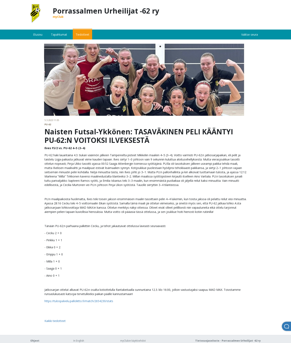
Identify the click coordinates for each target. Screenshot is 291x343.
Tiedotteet (82, 34)
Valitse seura (249, 34)
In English (78, 340)
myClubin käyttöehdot (133, 340)
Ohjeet (34, 340)
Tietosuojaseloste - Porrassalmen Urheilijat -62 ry (228, 340)
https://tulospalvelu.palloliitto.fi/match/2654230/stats (78, 301)
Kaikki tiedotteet (55, 321)
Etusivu (37, 34)
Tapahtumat (59, 34)
